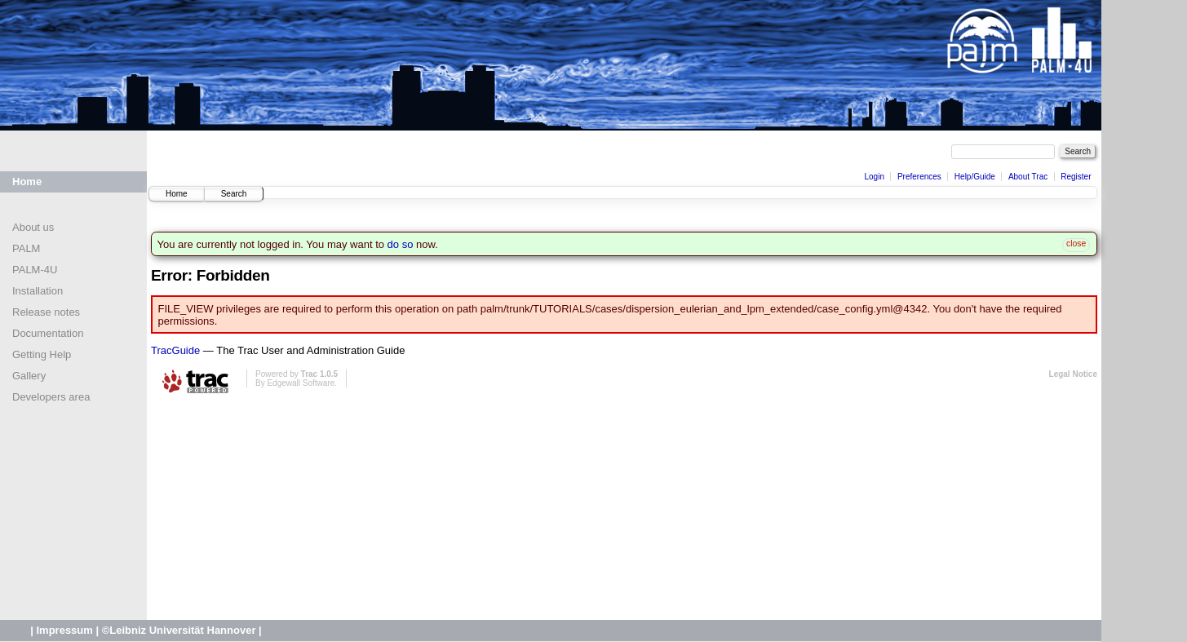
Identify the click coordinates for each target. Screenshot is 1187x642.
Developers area (51, 397)
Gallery (29, 376)
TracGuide (175, 350)
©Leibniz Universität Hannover (179, 630)
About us (33, 227)
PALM (26, 248)
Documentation (47, 333)
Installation (37, 291)
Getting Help (41, 354)
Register (1076, 176)
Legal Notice (1073, 374)
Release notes (46, 312)
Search (234, 193)
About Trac (1027, 176)
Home (27, 181)
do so (401, 244)
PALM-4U (34, 269)
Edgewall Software (300, 383)
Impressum (64, 630)
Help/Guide (974, 176)
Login (874, 176)
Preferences (919, 176)
